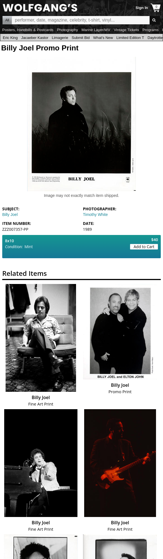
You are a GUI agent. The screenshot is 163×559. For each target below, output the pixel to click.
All (7, 20)
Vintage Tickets (126, 30)
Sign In (142, 8)
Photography (67, 30)
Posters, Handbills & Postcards (27, 30)
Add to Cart (144, 246)
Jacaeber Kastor (34, 38)
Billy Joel (10, 214)
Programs (151, 30)
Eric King (10, 38)
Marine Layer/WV (95, 30)
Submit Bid (80, 38)
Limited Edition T (130, 38)
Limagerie (60, 38)
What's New (103, 38)
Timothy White (95, 214)
